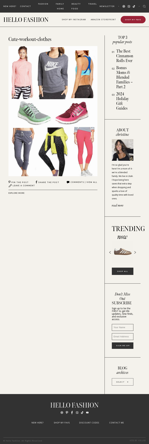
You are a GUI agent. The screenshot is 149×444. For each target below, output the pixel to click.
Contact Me (116, 422)
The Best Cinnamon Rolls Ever (124, 56)
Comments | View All (81, 182)
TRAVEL (92, 4)
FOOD (74, 9)
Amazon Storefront (103, 19)
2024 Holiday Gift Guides (122, 101)
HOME (60, 9)
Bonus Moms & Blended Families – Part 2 (124, 77)
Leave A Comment (21, 185)
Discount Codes (89, 422)
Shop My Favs (133, 20)
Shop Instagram (74, 19)
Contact (25, 6)
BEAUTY (76, 4)
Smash (142, 440)
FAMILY (60, 4)
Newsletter (107, 6)
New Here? (9, 6)
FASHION (43, 4)
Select (122, 382)
